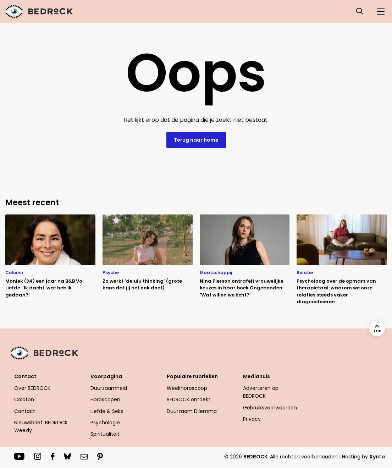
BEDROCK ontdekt (188, 399)
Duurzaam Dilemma (192, 411)
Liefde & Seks (106, 411)
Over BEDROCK (32, 388)
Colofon (24, 399)
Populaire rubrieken (192, 376)
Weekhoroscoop (187, 388)
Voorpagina (106, 376)
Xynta (377, 456)
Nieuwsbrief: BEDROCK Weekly (41, 426)
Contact (25, 376)
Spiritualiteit (105, 433)
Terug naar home (196, 139)
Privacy (252, 419)
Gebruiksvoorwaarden (270, 407)
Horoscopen (105, 399)
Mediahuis (256, 376)
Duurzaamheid (108, 388)
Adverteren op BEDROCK (260, 392)
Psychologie (105, 422)
